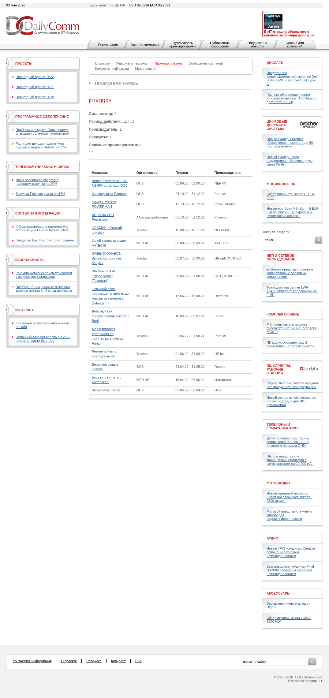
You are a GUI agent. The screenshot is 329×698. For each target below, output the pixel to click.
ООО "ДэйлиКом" (308, 677)
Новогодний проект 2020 (35, 97)
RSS (138, 661)
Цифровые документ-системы (277, 125)
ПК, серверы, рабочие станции (279, 369)
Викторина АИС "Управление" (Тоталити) (104, 275)
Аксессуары (278, 593)
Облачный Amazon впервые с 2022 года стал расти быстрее (43, 338)
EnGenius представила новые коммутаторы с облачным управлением (290, 272)
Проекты (23, 63)
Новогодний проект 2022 (35, 77)
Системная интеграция (38, 213)
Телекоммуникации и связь (42, 167)
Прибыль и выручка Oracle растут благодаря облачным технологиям (42, 131)
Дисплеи (275, 63)
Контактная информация (32, 661)
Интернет (24, 310)
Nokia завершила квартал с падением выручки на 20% (37, 181)
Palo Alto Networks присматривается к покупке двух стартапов (44, 274)
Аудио (272, 538)
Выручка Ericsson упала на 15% (40, 194)
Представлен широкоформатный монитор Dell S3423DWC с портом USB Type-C (292, 78)
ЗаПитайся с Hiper (106, 390)
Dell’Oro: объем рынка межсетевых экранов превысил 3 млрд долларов (44, 288)
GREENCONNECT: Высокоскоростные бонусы (107, 258)
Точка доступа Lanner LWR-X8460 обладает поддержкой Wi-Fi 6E (292, 291)
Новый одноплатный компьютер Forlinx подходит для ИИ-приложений (291, 401)
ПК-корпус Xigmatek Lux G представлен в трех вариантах (290, 344)
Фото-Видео (278, 483)
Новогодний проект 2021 (35, 87)
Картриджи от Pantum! (109, 194)
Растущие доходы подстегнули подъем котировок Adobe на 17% (41, 145)
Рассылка (94, 661)
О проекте (69, 661)
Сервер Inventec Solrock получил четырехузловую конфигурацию (292, 385)
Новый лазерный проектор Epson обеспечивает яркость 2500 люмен (289, 496)
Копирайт (118, 661)
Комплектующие (283, 314)
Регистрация (108, 45)
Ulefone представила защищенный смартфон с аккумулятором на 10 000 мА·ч (290, 459)
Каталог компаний (145, 45)
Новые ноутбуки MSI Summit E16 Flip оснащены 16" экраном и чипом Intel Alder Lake (292, 212)
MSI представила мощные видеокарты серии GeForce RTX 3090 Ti (292, 328)
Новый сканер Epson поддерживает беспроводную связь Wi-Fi (289, 160)
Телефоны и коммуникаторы (282, 426)
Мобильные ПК (281, 184)
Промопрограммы (117, 83)
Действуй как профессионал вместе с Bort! (110, 316)
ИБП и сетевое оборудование (281, 257)
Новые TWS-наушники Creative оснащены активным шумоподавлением (291, 552)
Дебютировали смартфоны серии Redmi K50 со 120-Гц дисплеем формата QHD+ (288, 441)
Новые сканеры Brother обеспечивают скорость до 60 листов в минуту (290, 142)
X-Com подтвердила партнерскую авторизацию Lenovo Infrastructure (42, 228)
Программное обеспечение (42, 116)
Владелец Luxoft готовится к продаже (45, 240)
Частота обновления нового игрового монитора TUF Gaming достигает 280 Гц (291, 98)
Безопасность (29, 260)
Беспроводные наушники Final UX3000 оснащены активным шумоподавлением (290, 570)
